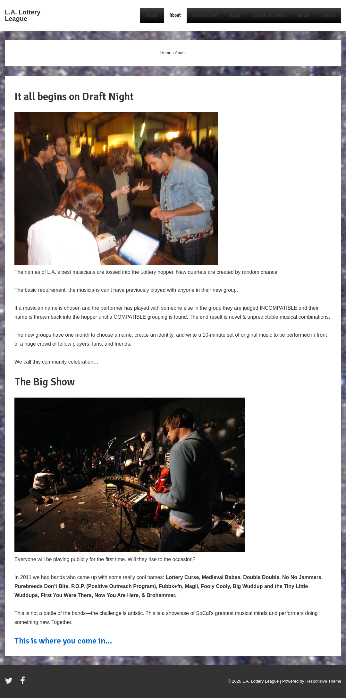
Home (152, 15)
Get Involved (205, 15)
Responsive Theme (323, 681)
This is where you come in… (63, 641)
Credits (328, 15)
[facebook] (23, 682)
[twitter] (10, 682)
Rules (235, 15)
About (175, 15)
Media (303, 15)
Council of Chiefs (268, 15)
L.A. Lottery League (22, 15)
